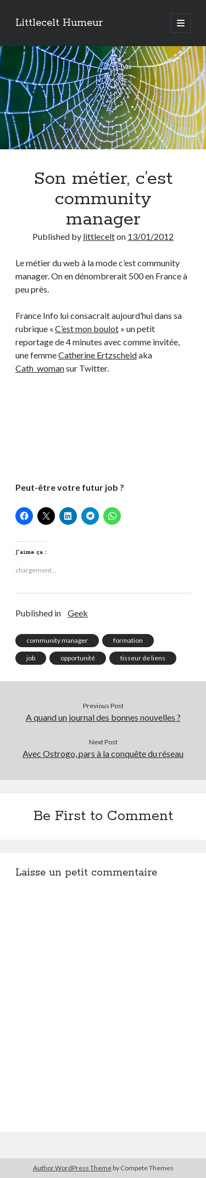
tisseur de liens (142, 658)
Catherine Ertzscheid (97, 355)
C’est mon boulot (87, 328)
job (30, 658)
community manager (57, 640)
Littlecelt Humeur (59, 23)
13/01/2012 (150, 236)
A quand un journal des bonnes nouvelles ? (103, 717)
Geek (78, 613)
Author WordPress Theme (72, 1168)
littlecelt (99, 236)
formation (128, 640)
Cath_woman (39, 368)
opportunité (77, 658)
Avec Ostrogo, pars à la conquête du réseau (103, 753)
